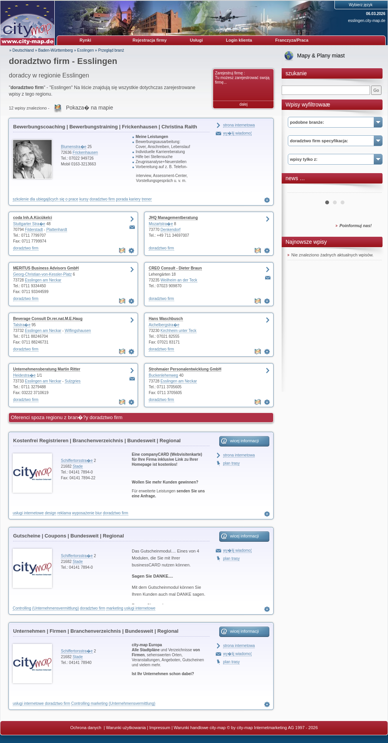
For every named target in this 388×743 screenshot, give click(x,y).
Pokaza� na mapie (89, 107)
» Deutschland (21, 50)
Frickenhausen (85, 152)
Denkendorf (171, 229)
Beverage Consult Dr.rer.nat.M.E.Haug (47, 319)
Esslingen (85, 50)
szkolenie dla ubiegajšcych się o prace (45, 199)
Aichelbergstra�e (164, 325)
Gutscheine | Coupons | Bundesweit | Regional (68, 536)
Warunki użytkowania (126, 727)
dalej (243, 104)
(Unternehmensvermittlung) (55, 608)
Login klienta (239, 40)
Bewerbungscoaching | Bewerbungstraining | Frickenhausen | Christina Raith (105, 127)
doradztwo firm (102, 199)
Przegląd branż (111, 50)
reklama (64, 513)
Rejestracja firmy (150, 40)
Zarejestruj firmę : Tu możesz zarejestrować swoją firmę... (242, 77)
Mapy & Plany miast (321, 55)
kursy (84, 199)
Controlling (22, 608)
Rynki (85, 40)
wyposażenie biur (87, 513)
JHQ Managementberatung (173, 218)
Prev (297, 190)
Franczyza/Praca (291, 40)
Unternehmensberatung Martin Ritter (46, 369)
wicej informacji (244, 440)
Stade (78, 466)
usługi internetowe (28, 513)
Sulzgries (73, 381)
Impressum (159, 727)
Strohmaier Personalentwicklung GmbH (185, 369)
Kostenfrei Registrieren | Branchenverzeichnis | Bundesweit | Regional (97, 440)
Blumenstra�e (73, 147)
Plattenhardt (56, 229)
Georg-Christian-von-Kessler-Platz (42, 274)
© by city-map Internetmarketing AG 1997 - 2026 (272, 727)
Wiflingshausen (78, 331)
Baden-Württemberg (55, 50)
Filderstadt (34, 229)
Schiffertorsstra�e (77, 460)
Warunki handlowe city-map (200, 727)
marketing (114, 608)
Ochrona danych (86, 727)
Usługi (196, 40)
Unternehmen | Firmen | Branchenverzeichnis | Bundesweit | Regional (95, 631)
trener (147, 199)
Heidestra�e (24, 375)
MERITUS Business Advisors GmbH (46, 268)
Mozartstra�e (161, 224)
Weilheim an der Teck (179, 280)
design (50, 513)
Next (372, 190)
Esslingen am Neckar (43, 280)
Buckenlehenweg (163, 375)
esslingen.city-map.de (366, 21)
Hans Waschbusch (166, 319)
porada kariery (128, 199)
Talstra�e (21, 325)
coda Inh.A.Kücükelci (32, 218)
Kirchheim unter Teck (179, 331)
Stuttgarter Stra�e (29, 224)
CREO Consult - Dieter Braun (175, 268)
